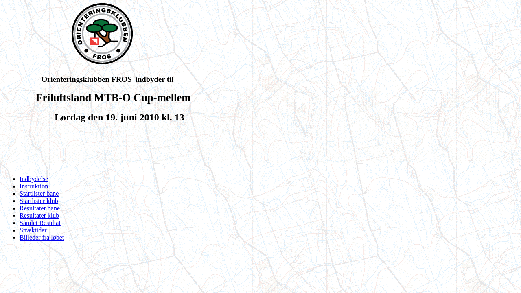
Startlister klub (39, 200)
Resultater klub (39, 215)
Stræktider (33, 230)
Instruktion (34, 186)
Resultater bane (40, 208)
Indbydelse (34, 178)
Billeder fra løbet (42, 237)
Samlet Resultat (40, 222)
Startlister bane (39, 193)
